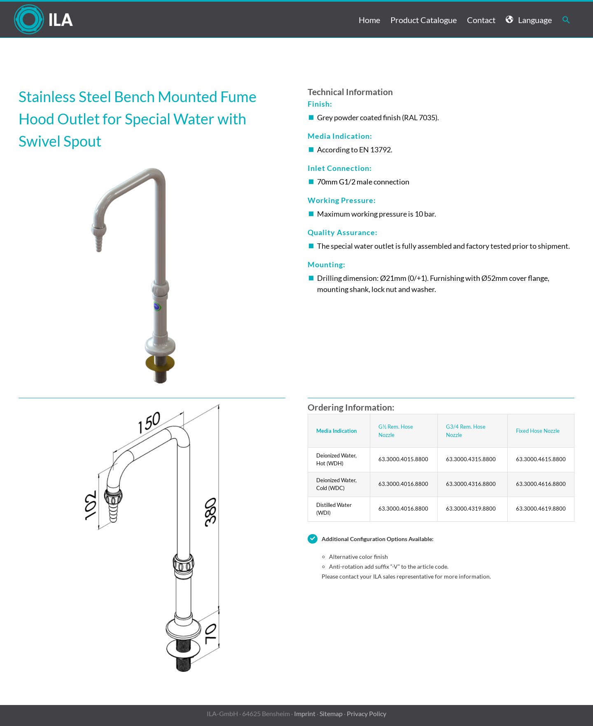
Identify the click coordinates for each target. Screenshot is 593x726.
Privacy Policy (366, 713)
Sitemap (331, 713)
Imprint (304, 713)
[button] (566, 19)
